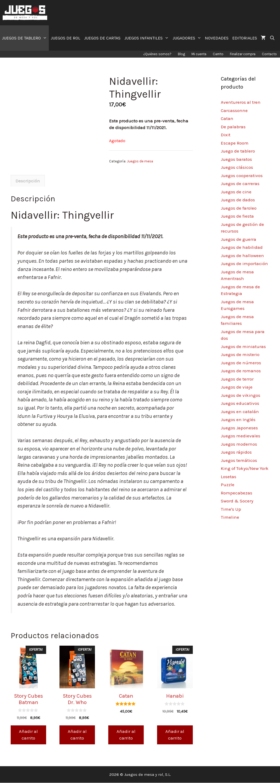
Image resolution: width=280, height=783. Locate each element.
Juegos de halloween (242, 255)
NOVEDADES (217, 38)
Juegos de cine (236, 191)
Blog (181, 54)
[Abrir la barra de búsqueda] (272, 38)
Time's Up (231, 509)
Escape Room (235, 143)
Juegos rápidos (236, 452)
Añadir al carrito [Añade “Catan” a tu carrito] (126, 735)
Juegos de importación (244, 263)
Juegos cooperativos (242, 175)
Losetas (228, 476)
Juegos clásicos (237, 167)
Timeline (230, 517)
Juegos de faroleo (239, 208)
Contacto (269, 54)
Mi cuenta (198, 54)
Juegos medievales (240, 435)
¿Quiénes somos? (157, 54)
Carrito (218, 54)
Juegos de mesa (140, 161)
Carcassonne (234, 110)
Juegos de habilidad (242, 247)
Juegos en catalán (240, 411)
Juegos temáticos (239, 460)
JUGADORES (188, 38)
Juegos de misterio (240, 354)
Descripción (27, 181)
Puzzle (227, 484)
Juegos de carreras (240, 183)
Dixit (225, 134)
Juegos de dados (238, 199)
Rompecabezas (236, 493)
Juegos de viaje (237, 387)
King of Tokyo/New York (245, 468)
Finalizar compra (242, 54)
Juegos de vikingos (240, 395)
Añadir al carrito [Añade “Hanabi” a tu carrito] (174, 735)
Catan (227, 118)
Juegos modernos (239, 444)
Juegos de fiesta (237, 216)
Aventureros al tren (241, 102)
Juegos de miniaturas (243, 346)
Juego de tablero (238, 151)
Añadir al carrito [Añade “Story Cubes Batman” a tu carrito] (28, 735)
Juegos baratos (236, 159)
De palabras (233, 126)
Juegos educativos (240, 403)
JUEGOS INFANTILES (147, 38)
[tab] (28, 181)
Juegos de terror (237, 379)
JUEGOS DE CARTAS (102, 38)
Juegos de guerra (238, 239)
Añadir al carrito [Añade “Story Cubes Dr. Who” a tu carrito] (77, 735)
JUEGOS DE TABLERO (25, 38)
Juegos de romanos (241, 370)
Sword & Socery (237, 501)
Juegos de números (241, 362)
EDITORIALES (244, 38)
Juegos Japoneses (239, 427)
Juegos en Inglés (238, 419)
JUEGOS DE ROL (65, 38)
